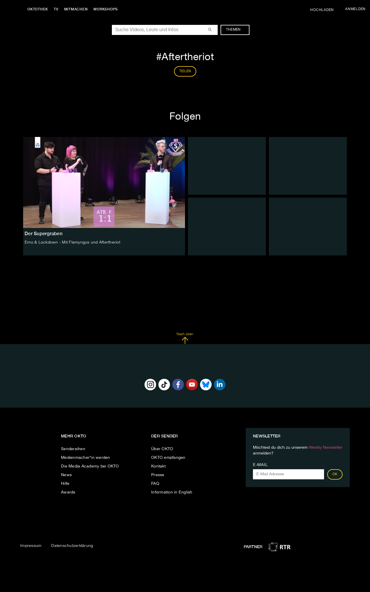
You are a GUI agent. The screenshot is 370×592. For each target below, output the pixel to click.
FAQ (155, 484)
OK (335, 474)
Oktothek (37, 9)
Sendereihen (73, 449)
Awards (68, 492)
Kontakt (158, 466)
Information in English (172, 492)
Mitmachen (76, 9)
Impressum (30, 546)
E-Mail (260, 465)
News (66, 475)
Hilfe (65, 484)
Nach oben (185, 338)
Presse (157, 475)
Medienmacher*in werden (85, 458)
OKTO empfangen (168, 458)
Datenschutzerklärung (72, 546)
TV (56, 9)
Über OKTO (162, 449)
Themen (236, 29)
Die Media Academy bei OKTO (90, 466)
